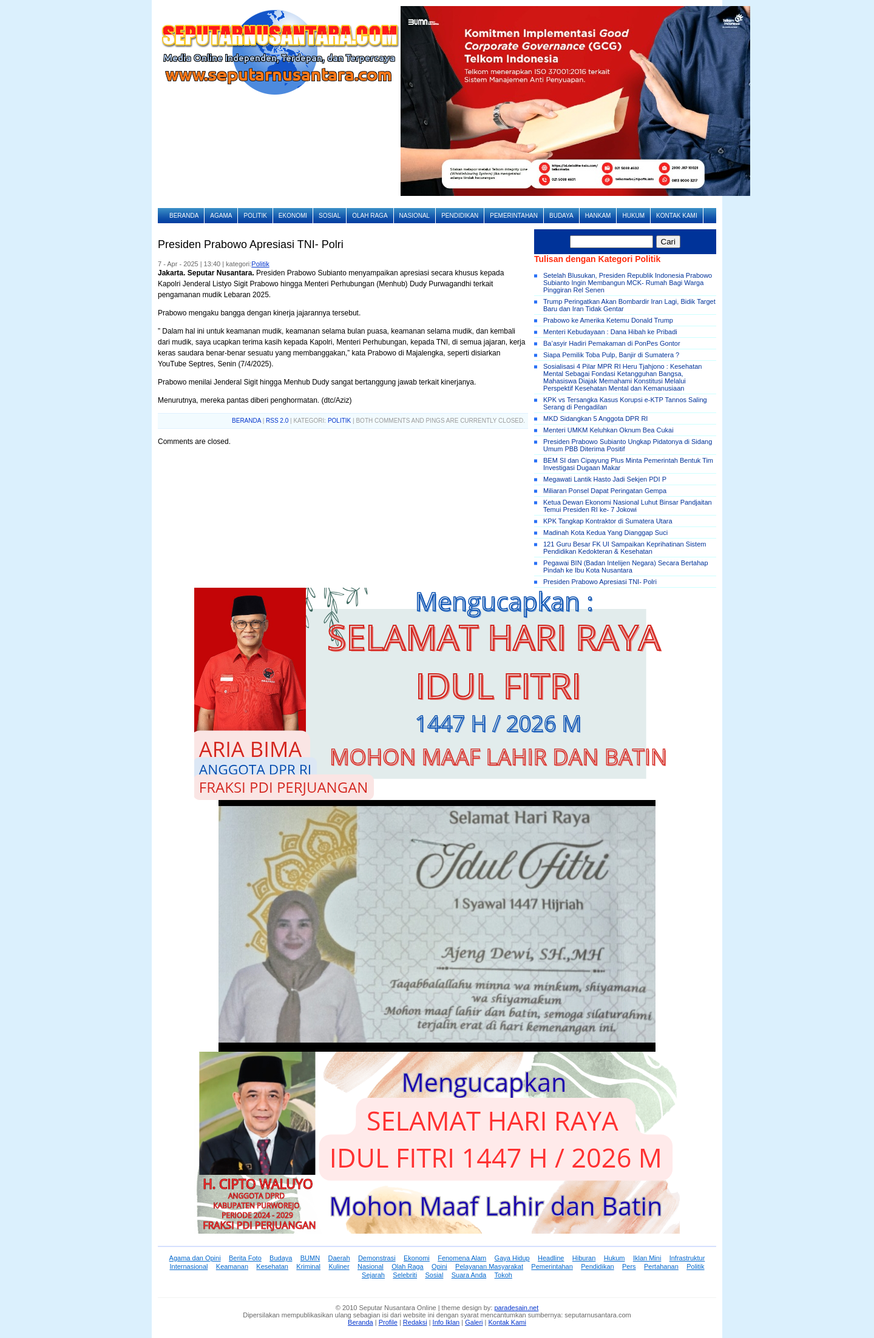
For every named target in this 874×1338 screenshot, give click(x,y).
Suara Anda (469, 1275)
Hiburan (584, 1258)
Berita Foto (245, 1258)
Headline (551, 1258)
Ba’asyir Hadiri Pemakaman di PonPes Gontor (611, 343)
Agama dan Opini (195, 1258)
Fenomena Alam (462, 1258)
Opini (439, 1266)
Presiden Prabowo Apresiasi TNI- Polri (600, 581)
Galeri (474, 1322)
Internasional (188, 1266)
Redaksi (415, 1322)
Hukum (633, 215)
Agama (221, 215)
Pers (629, 1266)
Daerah (339, 1258)
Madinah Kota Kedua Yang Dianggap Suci (605, 532)
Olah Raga (369, 215)
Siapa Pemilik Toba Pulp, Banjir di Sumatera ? (611, 354)
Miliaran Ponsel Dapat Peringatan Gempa (604, 490)
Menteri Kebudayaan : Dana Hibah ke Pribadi (610, 331)
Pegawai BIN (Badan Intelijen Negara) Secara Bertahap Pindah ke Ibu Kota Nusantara (625, 566)
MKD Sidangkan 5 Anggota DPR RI (595, 418)
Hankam (598, 215)
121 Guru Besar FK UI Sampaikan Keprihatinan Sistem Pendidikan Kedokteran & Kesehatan (624, 547)
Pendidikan (459, 215)
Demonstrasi (377, 1258)
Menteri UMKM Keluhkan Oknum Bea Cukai (608, 430)
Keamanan (232, 1266)
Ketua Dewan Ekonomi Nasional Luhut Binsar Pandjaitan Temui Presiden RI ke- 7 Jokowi (627, 506)
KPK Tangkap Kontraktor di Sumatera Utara (607, 521)
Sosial (329, 215)
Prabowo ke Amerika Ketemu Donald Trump (608, 320)
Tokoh (503, 1275)
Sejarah (373, 1275)
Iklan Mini (647, 1258)
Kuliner (338, 1266)
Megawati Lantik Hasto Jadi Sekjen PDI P (604, 479)
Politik (254, 215)
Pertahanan (661, 1266)
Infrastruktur (687, 1258)
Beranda (183, 215)
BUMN (310, 1258)
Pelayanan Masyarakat (489, 1266)
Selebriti (405, 1275)
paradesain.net (516, 1307)
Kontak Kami (676, 215)
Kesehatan (272, 1266)
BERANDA (246, 420)
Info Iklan (446, 1322)
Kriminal (308, 1266)
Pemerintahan (514, 215)
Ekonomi (293, 215)
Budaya (561, 215)
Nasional (414, 215)
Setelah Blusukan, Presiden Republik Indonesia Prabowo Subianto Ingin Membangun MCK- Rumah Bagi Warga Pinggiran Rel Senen (627, 283)
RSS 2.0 (277, 420)
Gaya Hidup (512, 1258)
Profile (388, 1322)
